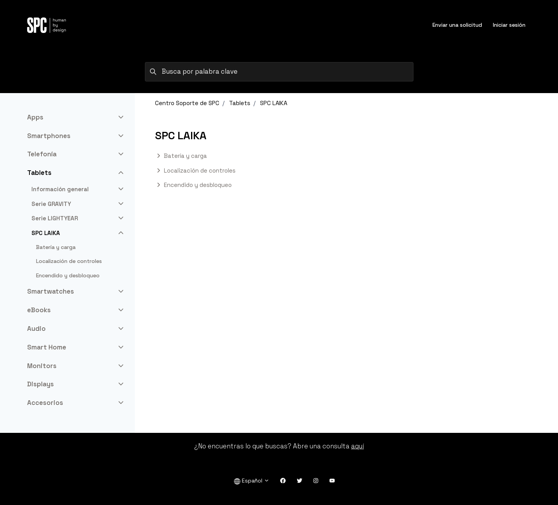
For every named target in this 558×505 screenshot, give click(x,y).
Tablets (239, 103)
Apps (35, 117)
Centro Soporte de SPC (187, 103)
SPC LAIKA (273, 103)
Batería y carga (185, 155)
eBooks (39, 310)
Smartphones (49, 135)
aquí (357, 446)
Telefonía (42, 154)
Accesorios (45, 402)
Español (251, 480)
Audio (36, 328)
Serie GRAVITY (51, 204)
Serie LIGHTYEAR (54, 218)
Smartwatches (50, 291)
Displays (40, 384)
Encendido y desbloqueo (198, 185)
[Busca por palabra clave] (279, 71)
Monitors (42, 365)
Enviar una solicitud (457, 24)
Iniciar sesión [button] (509, 24)
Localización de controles (200, 170)
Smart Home (46, 347)
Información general (60, 189)
